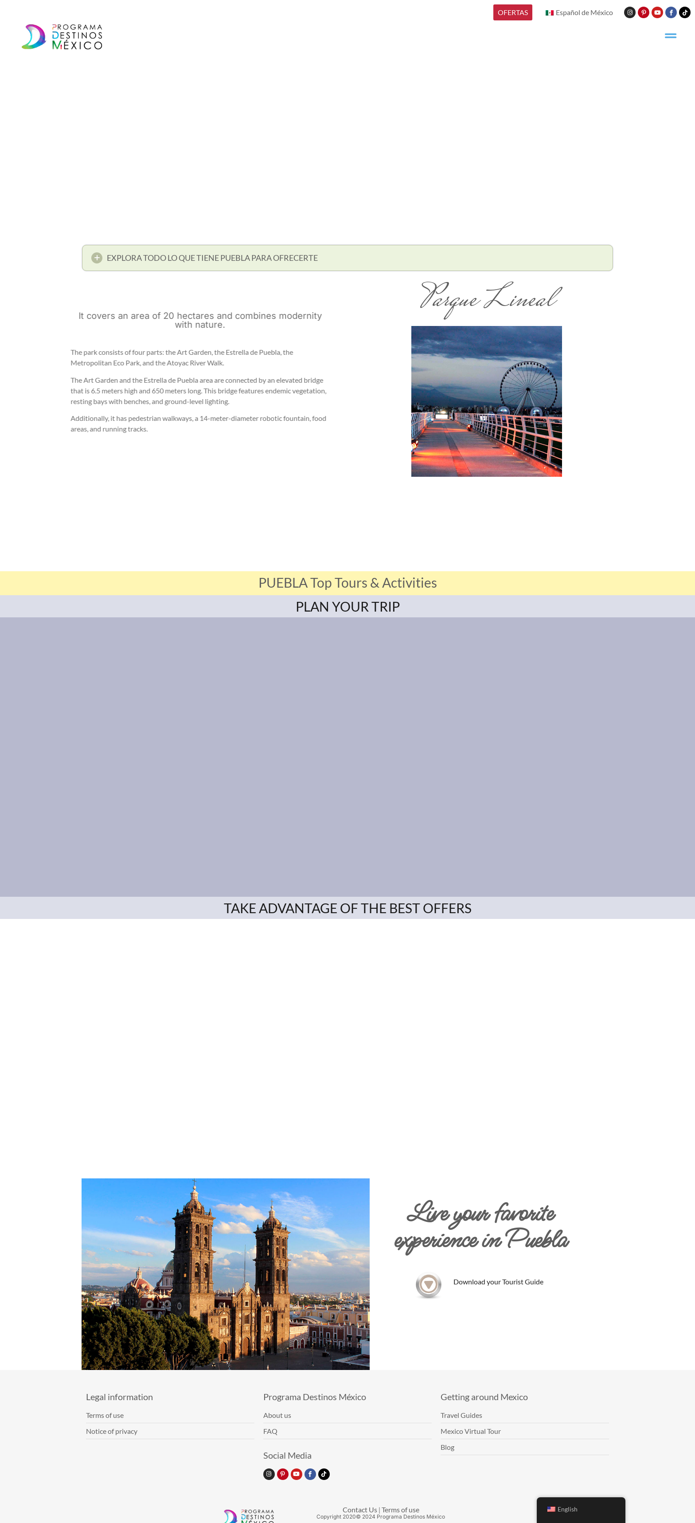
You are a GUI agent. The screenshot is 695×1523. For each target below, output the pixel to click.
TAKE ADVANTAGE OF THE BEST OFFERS (348, 908)
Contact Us (360, 1509)
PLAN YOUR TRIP (348, 606)
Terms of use (400, 1509)
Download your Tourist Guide (498, 1281)
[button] (347, 260)
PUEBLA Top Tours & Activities (347, 582)
